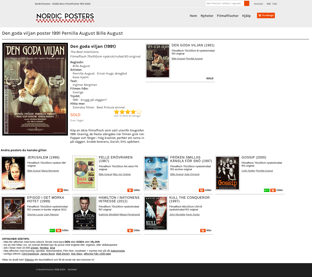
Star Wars (76, 253)
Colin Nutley (248, 170)
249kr (205, 190)
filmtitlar (44, 247)
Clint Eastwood (30, 253)
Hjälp (246, 16)
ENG (275, 3)
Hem (193, 16)
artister (35, 247)
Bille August (81, 66)
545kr (62, 230)
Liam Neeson (51, 214)
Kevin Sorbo (193, 214)
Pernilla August (84, 73)
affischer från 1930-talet (97, 253)
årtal (52, 247)
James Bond (47, 253)
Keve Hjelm (81, 77)
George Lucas (35, 214)
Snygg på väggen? (94, 100)
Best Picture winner (111, 107)
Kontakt (258, 3)
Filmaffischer (228, 16)
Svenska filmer (83, 107)
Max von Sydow (122, 174)
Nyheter (207, 16)
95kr (63, 190)
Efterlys (29, 259)
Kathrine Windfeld (109, 214)
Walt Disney (62, 253)
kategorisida (118, 250)
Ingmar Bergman (85, 85)
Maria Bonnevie (50, 170)
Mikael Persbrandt (129, 214)
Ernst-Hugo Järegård (112, 73)
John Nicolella (177, 214)
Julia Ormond (191, 174)
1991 (75, 100)
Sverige (78, 92)
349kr (133, 190)
